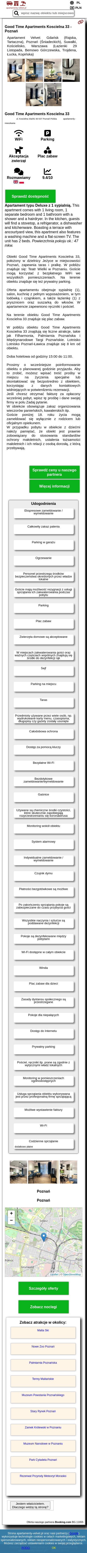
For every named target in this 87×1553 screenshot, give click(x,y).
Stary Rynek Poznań (43, 1411)
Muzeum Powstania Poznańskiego (43, 1395)
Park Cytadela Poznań (43, 1459)
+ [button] (11, 1213)
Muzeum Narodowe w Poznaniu (43, 1443)
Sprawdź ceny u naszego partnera (54, 472)
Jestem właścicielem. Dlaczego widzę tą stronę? (30, 1505)
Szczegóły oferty (43, 1288)
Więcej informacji (54, 486)
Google (73, 1533)
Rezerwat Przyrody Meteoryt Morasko (43, 1476)
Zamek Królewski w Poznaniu (43, 1427)
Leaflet (54, 1274)
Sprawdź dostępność (30, 196)
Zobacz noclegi (43, 1307)
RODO (26, 1548)
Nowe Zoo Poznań (43, 1346)
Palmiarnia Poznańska (43, 1362)
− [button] (11, 1220)
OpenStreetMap (72, 1274)
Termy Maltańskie (43, 1379)
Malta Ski (43, 1330)
